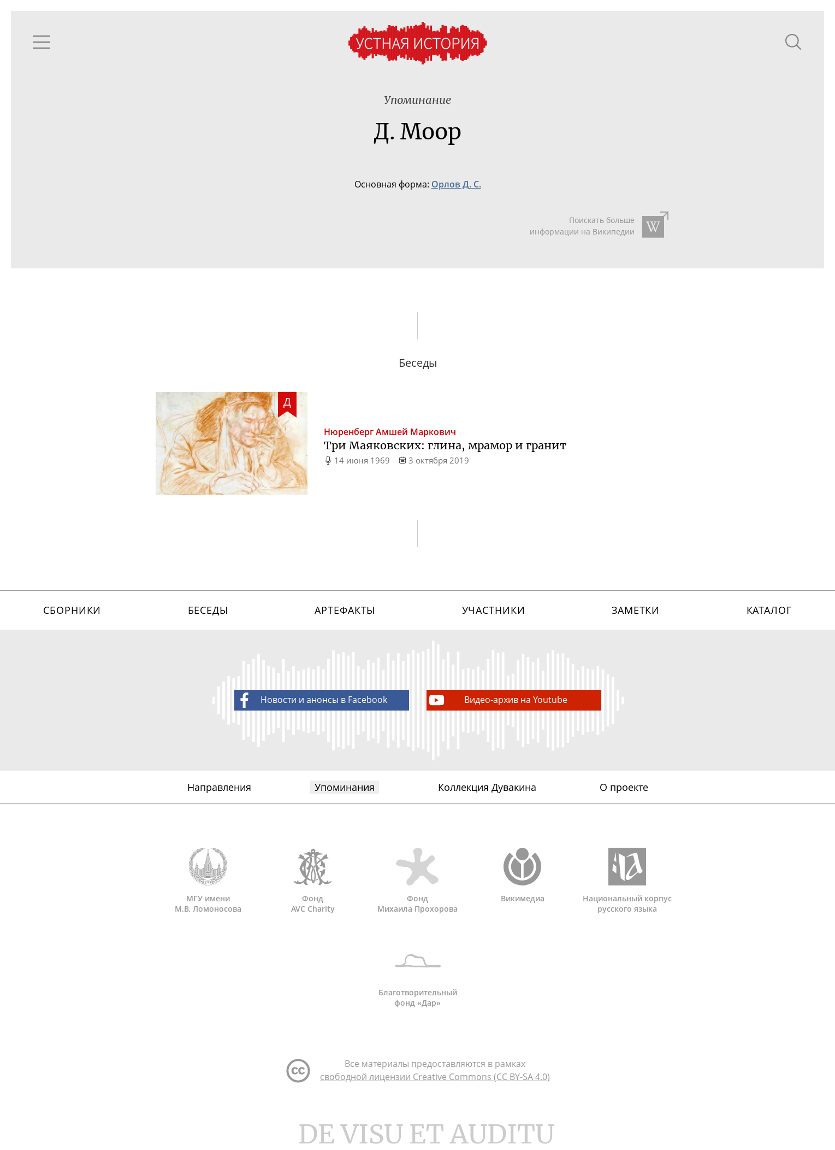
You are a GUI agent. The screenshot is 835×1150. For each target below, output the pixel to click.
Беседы (208, 612)
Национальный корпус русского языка (627, 885)
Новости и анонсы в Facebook (311, 703)
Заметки (636, 612)
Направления (219, 790)
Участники (493, 612)
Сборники (72, 612)
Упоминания (345, 790)
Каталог (769, 612)
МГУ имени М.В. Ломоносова (208, 885)
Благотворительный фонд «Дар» (418, 979)
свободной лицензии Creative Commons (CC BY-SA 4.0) (435, 1082)
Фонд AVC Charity (312, 885)
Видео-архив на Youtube (497, 703)
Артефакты (345, 612)
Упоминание (417, 100)
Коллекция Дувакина (487, 790)
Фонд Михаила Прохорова (417, 885)
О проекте (624, 790)
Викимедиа (522, 880)
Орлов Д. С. (456, 185)
